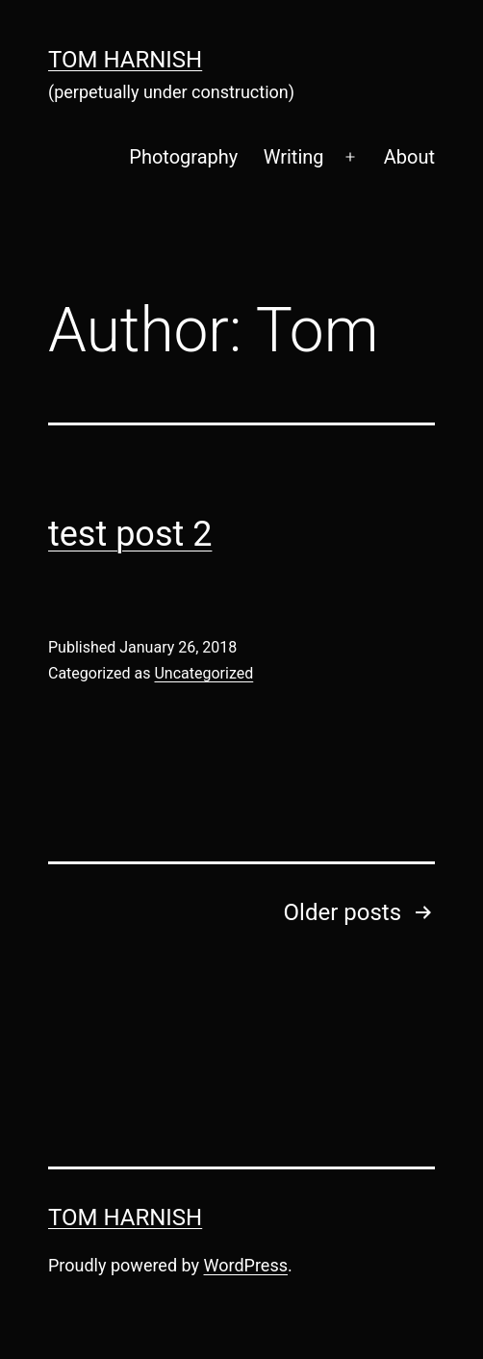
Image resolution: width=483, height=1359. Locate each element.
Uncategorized (203, 673)
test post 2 (130, 534)
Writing (294, 156)
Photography (183, 156)
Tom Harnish (125, 59)
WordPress (246, 1265)
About (409, 156)
